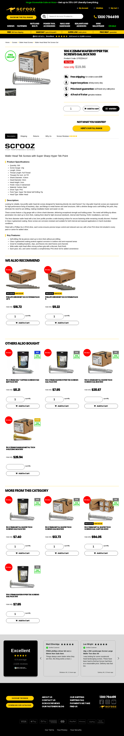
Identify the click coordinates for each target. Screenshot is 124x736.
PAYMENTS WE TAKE (80, 703)
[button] (41, 658)
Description (11, 136)
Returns (36, 136)
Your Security (75, 730)
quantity (28, 316)
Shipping (23, 136)
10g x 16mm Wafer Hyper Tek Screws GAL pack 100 (61, 381)
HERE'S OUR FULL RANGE (91, 128)
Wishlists (98, 8)
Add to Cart (22, 322)
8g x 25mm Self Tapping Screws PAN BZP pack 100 (22, 381)
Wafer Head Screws (26, 42)
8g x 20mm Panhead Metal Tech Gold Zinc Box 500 (20, 448)
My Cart (113, 8)
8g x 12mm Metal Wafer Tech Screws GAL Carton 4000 (97, 528)
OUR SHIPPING (77, 697)
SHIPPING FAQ (77, 700)
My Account (82, 8)
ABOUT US (47, 697)
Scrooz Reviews (67, 136)
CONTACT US (48, 700)
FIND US (73, 706)
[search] (45, 16)
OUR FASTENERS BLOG (53, 706)
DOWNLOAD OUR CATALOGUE (19, 705)
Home (7, 42)
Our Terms (49, 730)
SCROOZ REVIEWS (51, 703)
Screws (14, 42)
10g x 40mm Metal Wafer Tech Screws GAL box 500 (98, 381)
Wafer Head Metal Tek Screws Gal (46, 42)
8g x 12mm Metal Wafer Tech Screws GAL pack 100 (19, 528)
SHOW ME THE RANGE (20, 698)
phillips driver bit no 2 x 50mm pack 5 (61, 298)
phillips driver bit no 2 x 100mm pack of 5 (23, 298)
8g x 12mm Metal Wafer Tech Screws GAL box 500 (58, 528)
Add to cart (91, 108)
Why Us (48, 136)
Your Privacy (62, 730)
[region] (80, 658)
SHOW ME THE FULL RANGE (21, 17)
